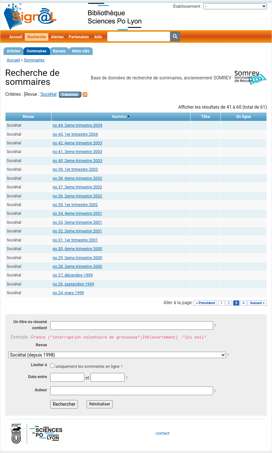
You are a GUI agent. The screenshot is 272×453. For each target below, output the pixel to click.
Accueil (15, 37)
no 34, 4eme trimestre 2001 (77, 213)
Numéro (119, 116)
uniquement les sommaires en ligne (87, 366)
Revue (41, 344)
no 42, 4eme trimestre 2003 (77, 142)
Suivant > (257, 303)
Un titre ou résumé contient (30, 324)
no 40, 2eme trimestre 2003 (77, 160)
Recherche (36, 37)
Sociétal (49, 94)
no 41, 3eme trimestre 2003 (77, 151)
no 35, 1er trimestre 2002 (75, 204)
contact (162, 433)
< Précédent (205, 303)
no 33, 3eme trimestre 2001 (77, 222)
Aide (98, 37)
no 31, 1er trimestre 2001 (75, 240)
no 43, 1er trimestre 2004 (75, 134)
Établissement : (187, 6)
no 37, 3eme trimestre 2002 (77, 187)
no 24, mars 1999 (68, 292)
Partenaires (79, 37)
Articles (13, 51)
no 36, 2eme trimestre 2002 (77, 196)
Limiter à (39, 364)
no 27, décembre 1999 (73, 275)
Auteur (41, 389)
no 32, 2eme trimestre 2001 (77, 231)
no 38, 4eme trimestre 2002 (77, 178)
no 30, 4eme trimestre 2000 (77, 248)
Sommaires (36, 51)
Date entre (37, 376)
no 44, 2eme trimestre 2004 (77, 125)
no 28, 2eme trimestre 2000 (77, 266)
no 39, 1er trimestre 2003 (75, 169)
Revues (59, 51)
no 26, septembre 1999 (73, 284)
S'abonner (70, 95)
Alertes (57, 37)
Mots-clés (80, 51)
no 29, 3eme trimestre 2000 (77, 257)
